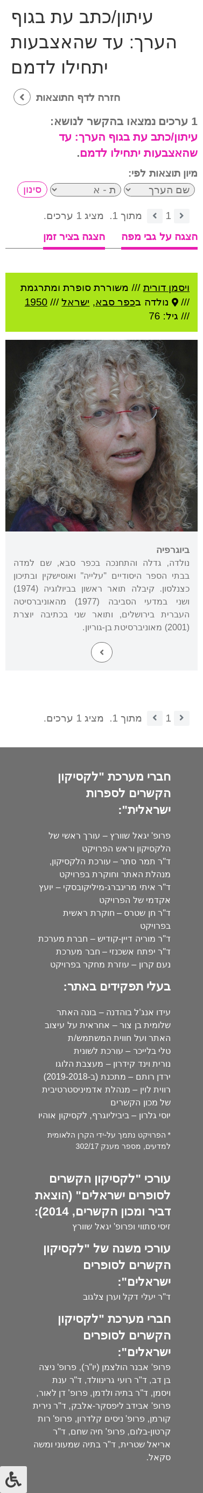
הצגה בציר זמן (74, 236)
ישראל (75, 302)
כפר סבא (115, 302)
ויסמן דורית (166, 287)
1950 (36, 302)
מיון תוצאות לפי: (163, 173)
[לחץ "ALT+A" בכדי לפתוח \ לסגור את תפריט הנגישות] (13, 1479)
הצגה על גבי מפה (159, 236)
